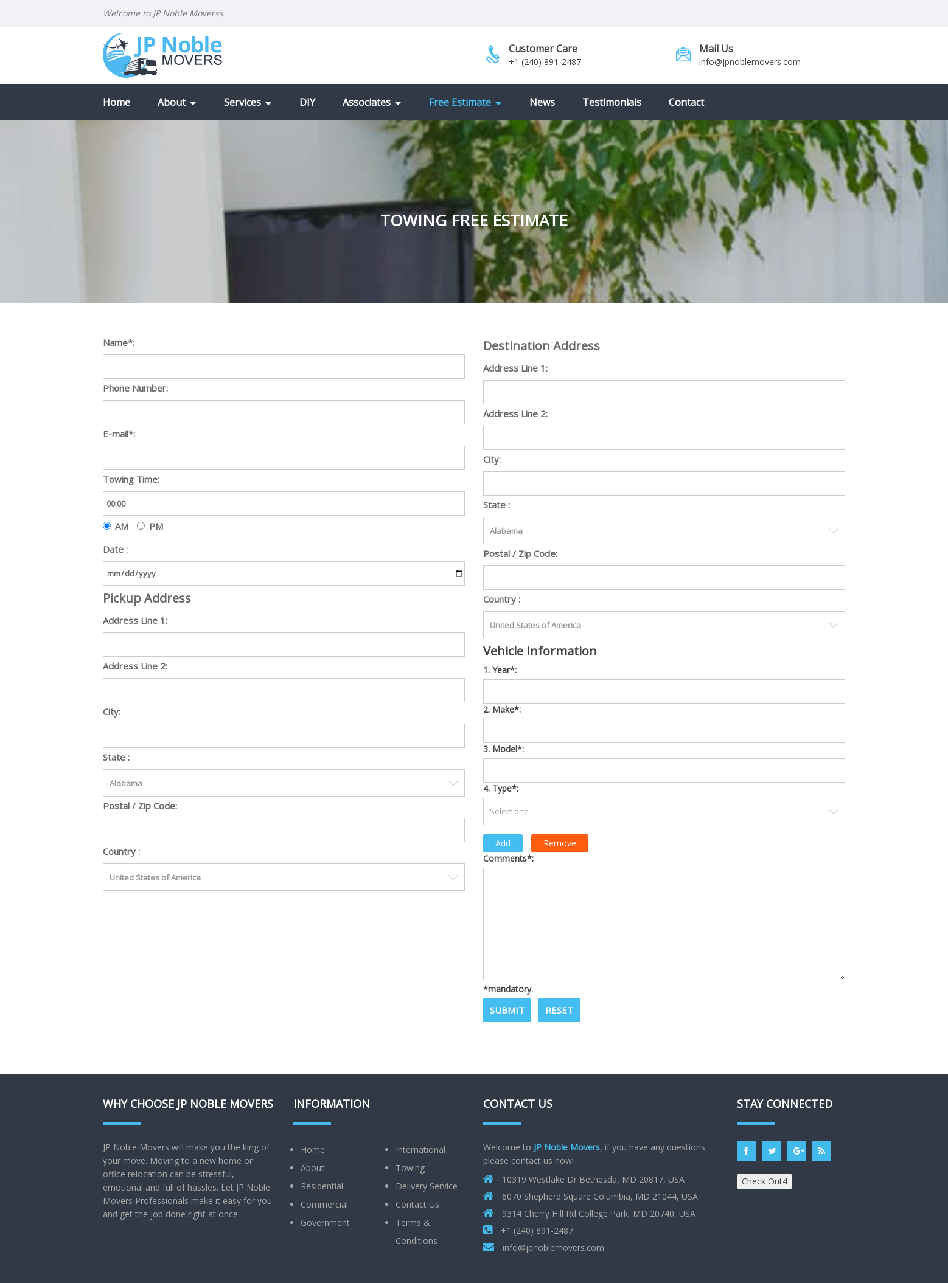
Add (503, 843)
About (312, 1168)
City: (111, 711)
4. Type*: (500, 788)
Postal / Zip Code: (140, 806)
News (542, 102)
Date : (115, 549)
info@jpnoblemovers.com (750, 61)
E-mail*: (119, 433)
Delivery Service (427, 1186)
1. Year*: (500, 670)
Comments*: (508, 858)
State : (116, 757)
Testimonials (611, 102)
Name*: (118, 342)
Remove (559, 843)
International (420, 1149)
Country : (121, 851)
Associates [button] (372, 102)
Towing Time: (131, 479)
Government (325, 1222)
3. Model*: (503, 749)
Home (116, 102)
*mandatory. (508, 989)
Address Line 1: (135, 620)
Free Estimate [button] (465, 102)
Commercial (324, 1204)
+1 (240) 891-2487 (545, 61)
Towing (410, 1168)
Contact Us (417, 1204)
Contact (686, 102)
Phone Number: (135, 388)
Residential (322, 1186)
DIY (307, 102)
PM (156, 526)
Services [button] (248, 102)
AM (121, 526)
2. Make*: (502, 709)
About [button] (177, 102)
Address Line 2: (135, 666)
